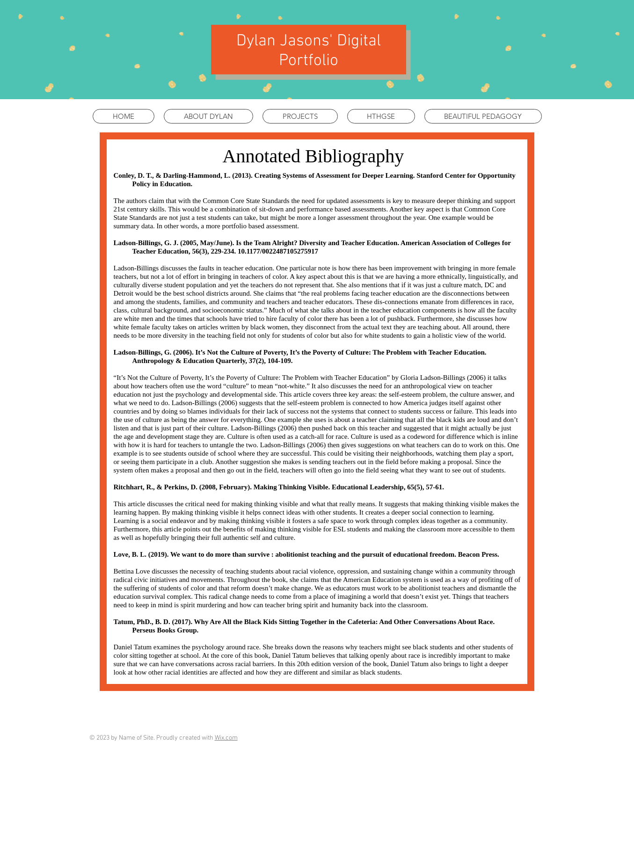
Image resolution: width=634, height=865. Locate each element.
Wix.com (226, 738)
